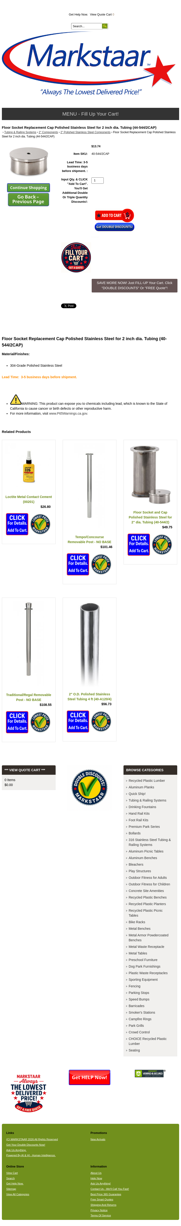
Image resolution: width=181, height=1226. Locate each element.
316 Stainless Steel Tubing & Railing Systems (150, 842)
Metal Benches (140, 928)
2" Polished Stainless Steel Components (85, 132)
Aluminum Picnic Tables (146, 851)
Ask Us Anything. (16, 1150)
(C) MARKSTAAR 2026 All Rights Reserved (32, 1139)
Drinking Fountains (142, 807)
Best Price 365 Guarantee (105, 1194)
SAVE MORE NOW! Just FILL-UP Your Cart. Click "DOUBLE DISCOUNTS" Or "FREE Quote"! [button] (135, 285)
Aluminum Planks (141, 787)
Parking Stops (139, 993)
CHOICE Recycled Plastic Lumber (148, 1041)
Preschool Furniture (143, 960)
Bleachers (136, 864)
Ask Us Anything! (100, 1183)
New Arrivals (97, 1139)
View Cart (12, 1173)
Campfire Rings (140, 1019)
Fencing (134, 986)
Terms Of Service (100, 1215)
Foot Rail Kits (138, 820)
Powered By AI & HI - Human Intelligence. (31, 1155)
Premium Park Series (144, 827)
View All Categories (17, 1194)
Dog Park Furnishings (144, 966)
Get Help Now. (78, 14)
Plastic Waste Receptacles (148, 973)
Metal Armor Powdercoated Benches (149, 937)
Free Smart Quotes (101, 1199)
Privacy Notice (98, 1210)
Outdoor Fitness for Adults (148, 878)
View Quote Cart (102, 14)
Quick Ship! (137, 794)
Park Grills (136, 1026)
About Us (96, 1173)
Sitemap (11, 1188)
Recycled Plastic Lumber (147, 780)
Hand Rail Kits (139, 813)
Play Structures (140, 871)
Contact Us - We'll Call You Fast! (109, 1188)
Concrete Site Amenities (146, 891)
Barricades (136, 1006)
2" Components (48, 132)
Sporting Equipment (143, 979)
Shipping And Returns (103, 1204)
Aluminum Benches (143, 858)
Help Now (96, 1178)
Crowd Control (139, 1032)
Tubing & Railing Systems (20, 132)
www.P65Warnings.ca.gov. (68, 413)
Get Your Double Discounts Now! (25, 1144)
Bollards (135, 833)
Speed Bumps (139, 999)
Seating (134, 1050)
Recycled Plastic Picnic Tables (146, 913)
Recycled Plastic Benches (148, 897)
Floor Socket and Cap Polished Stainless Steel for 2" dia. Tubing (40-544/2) (150, 517)
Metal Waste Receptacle (146, 947)
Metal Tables (138, 953)
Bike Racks (137, 922)
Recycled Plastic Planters (147, 904)
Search (10, 1178)
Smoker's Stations (142, 1012)
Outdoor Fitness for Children (149, 884)
